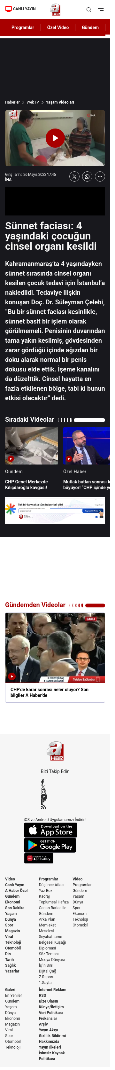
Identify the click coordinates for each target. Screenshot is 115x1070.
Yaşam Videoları (60, 102)
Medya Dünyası (52, 959)
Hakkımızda (49, 1041)
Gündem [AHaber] (90, 27)
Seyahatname (50, 936)
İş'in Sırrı (46, 965)
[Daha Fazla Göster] (100, 176)
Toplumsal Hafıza (54, 902)
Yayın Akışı (48, 1030)
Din (8, 954)
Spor (9, 925)
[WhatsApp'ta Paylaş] (87, 176)
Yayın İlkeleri (50, 1047)
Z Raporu (46, 977)
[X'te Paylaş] (74, 176)
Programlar (48, 879)
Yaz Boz (45, 890)
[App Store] (55, 830)
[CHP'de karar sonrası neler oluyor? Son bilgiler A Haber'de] (55, 658)
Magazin (12, 931)
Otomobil (13, 948)
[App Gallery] (55, 858)
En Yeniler (13, 995)
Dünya (10, 919)
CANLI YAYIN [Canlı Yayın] (20, 9)
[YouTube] (55, 796)
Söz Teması (49, 954)
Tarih (9, 959)
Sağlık (10, 965)
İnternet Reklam (52, 990)
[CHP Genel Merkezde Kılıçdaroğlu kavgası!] (31, 458)
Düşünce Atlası (52, 885)
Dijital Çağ (47, 971)
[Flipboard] (55, 801)
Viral (9, 936)
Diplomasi (47, 948)
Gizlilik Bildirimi (52, 1036)
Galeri (10, 990)
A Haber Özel (16, 890)
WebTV (33, 102)
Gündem (12, 896)
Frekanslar (48, 1018)
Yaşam (11, 913)
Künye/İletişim (51, 1007)
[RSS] (55, 806)
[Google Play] (55, 845)
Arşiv (43, 1024)
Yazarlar (12, 971)
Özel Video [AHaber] (58, 27)
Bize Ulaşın (48, 1001)
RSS (42, 995)
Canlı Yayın (14, 885)
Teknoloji (13, 942)
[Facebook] (55, 782)
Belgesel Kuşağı (52, 942)
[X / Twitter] (55, 787)
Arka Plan (47, 919)
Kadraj (44, 896)
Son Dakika (15, 908)
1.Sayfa (45, 982)
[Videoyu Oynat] (55, 138)
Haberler (12, 102)
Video (10, 879)
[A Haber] (55, 9)
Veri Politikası (51, 1013)
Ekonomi (12, 902)
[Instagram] (55, 791)
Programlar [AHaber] (23, 27)
